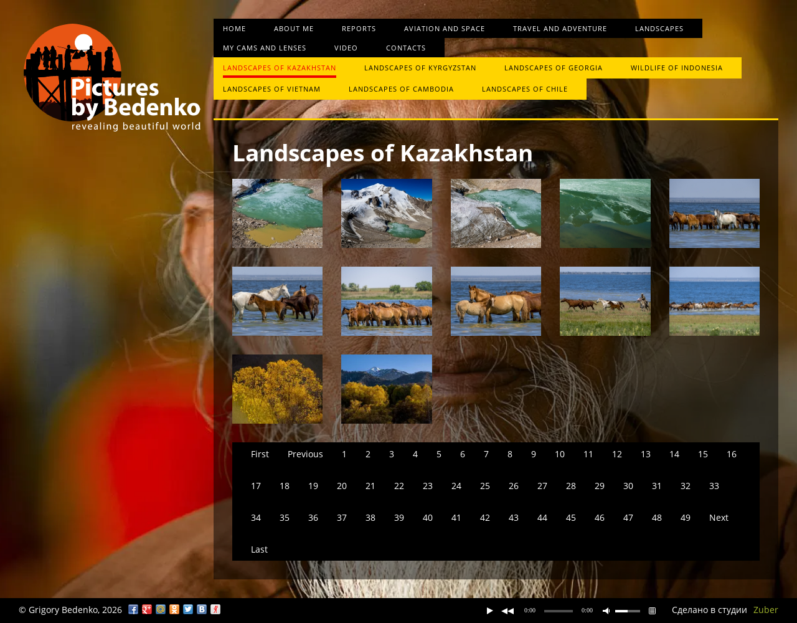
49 (686, 517)
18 (285, 486)
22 (399, 486)
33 (714, 486)
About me (294, 28)
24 (456, 486)
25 (485, 486)
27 (542, 486)
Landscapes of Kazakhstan (279, 67)
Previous (305, 454)
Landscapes (659, 28)
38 (370, 517)
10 (560, 454)
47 (628, 517)
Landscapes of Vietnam (272, 88)
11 (588, 454)
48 (657, 517)
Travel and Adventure (560, 28)
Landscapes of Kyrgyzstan (420, 67)
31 (657, 486)
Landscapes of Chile (525, 88)
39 (399, 517)
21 (370, 486)
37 (342, 517)
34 (256, 517)
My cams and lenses (264, 47)
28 (571, 486)
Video (346, 47)
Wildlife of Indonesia (677, 67)
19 (313, 486)
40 (428, 517)
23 (428, 486)
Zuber (765, 610)
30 (628, 486)
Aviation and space (444, 28)
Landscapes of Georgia (553, 67)
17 (256, 486)
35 (285, 517)
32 (686, 486)
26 (514, 486)
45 (571, 517)
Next (719, 517)
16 (732, 454)
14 (674, 454)
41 (456, 517)
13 (646, 454)
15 (703, 454)
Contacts (406, 47)
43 (514, 517)
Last (259, 549)
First (260, 454)
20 (342, 486)
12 (617, 454)
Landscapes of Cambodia (401, 88)
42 (485, 517)
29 (600, 486)
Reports (359, 28)
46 (600, 517)
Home (234, 28)
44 (542, 517)
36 (313, 517)
